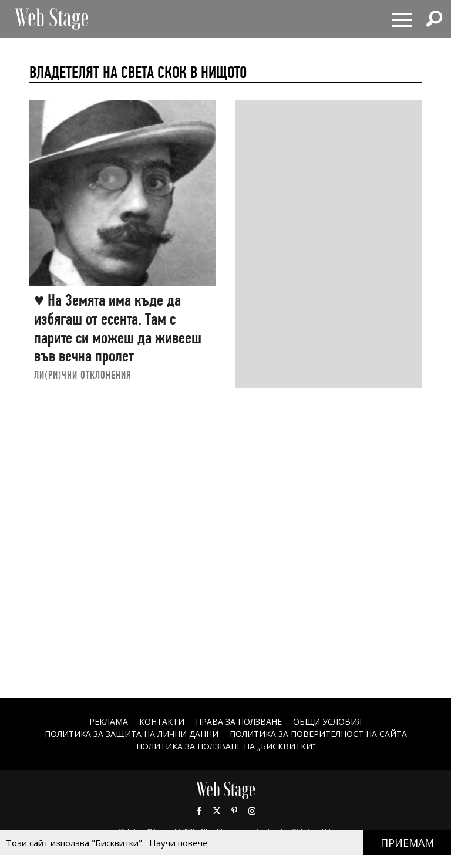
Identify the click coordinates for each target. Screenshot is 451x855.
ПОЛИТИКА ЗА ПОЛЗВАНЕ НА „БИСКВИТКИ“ (225, 746)
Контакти (161, 721)
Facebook (199, 811)
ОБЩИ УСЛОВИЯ (327, 721)
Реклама (108, 721)
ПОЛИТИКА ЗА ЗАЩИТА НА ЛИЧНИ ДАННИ (131, 733)
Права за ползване (239, 721)
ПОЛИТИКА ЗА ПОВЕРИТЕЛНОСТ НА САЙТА (318, 733)
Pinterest (234, 811)
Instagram (252, 811)
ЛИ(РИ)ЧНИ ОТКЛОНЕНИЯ (83, 375)
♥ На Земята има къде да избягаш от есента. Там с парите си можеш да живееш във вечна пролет (117, 328)
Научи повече (178, 843)
